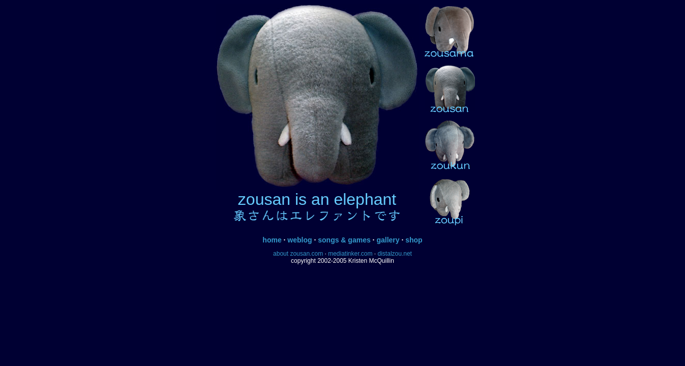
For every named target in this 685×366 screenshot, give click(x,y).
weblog (299, 240)
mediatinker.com (350, 253)
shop (413, 240)
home (271, 240)
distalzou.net (395, 253)
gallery (387, 240)
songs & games (344, 240)
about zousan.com (298, 253)
